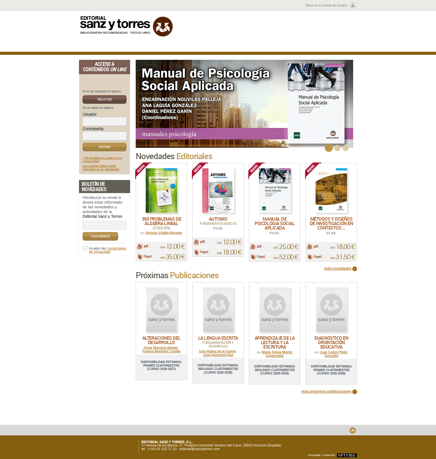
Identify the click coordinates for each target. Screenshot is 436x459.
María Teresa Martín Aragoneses (277, 357)
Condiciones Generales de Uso (251, 414)
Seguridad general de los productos (182, 427)
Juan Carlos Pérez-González (333, 357)
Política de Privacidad (305, 414)
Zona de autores (94, 5)
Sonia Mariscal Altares (160, 351)
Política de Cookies (303, 423)
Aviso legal (297, 419)
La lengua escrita (218, 342)
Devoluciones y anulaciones (177, 423)
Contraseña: (93, 129)
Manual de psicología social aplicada (274, 223)
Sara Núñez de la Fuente (217, 354)
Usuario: (90, 115)
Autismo (218, 219)
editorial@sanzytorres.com (199, 449)
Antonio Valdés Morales (164, 232)
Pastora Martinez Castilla (161, 354)
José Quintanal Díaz (218, 358)
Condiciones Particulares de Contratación (249, 420)
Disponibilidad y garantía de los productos (180, 416)
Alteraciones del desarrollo (161, 344)
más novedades (337, 272)
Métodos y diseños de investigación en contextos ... (331, 223)
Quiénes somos (107, 414)
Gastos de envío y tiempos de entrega (118, 420)
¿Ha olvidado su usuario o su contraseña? (102, 159)
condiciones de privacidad (108, 250)
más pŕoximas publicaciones (326, 394)
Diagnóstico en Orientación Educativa (331, 346)
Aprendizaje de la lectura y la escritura (275, 346)
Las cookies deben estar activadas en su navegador (101, 167)
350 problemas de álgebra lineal (161, 221)
